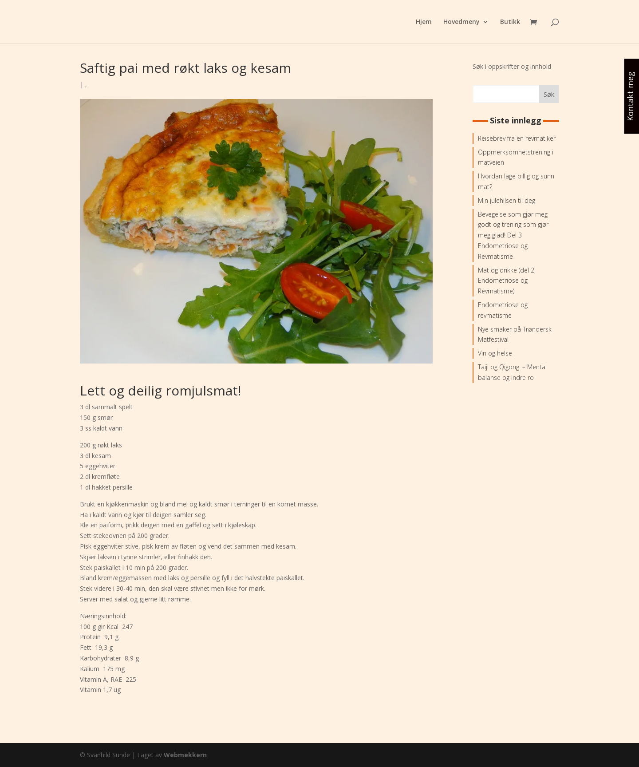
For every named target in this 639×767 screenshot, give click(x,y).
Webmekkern (185, 755)
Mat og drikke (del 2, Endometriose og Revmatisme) (507, 281)
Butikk (510, 22)
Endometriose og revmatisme (503, 310)
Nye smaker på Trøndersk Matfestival (515, 334)
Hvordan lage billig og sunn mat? (516, 181)
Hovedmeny (461, 22)
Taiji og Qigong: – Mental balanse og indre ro (512, 372)
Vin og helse (495, 353)
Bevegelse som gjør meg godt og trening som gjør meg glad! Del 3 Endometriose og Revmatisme (513, 235)
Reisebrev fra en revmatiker (517, 138)
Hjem (424, 22)
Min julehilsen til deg (506, 200)
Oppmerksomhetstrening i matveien (515, 157)
